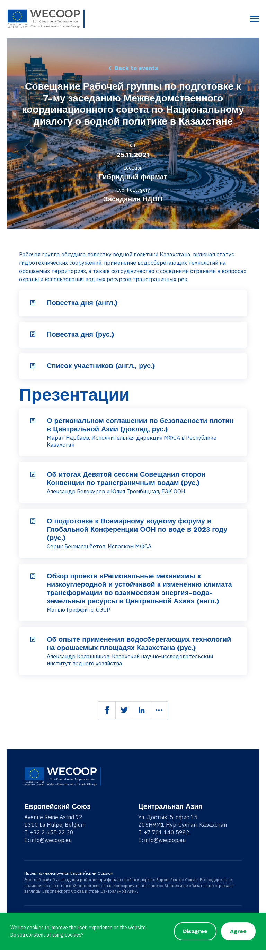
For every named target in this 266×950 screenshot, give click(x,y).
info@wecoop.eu (51, 840)
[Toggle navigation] (254, 19)
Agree (238, 931)
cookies (35, 927)
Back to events (136, 68)
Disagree (195, 931)
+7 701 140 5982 (166, 832)
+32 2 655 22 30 (51, 832)
